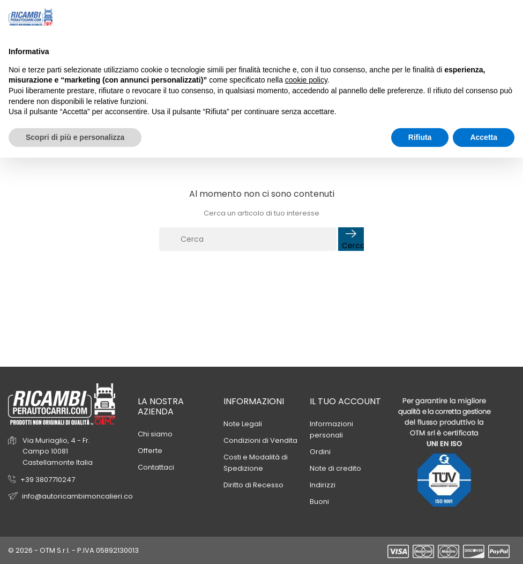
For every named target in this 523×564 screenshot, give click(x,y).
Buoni (319, 501)
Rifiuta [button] (420, 137)
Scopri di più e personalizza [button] (75, 137)
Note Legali (242, 424)
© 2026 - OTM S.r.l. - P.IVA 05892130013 (73, 550)
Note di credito (335, 468)
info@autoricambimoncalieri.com (81, 496)
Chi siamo (155, 434)
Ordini (320, 452)
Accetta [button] (483, 137)
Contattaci (156, 467)
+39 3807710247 (47, 479)
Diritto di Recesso (253, 485)
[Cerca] (248, 239)
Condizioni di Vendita (260, 440)
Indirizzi (322, 485)
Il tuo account (345, 401)
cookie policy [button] (306, 80)
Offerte (150, 451)
